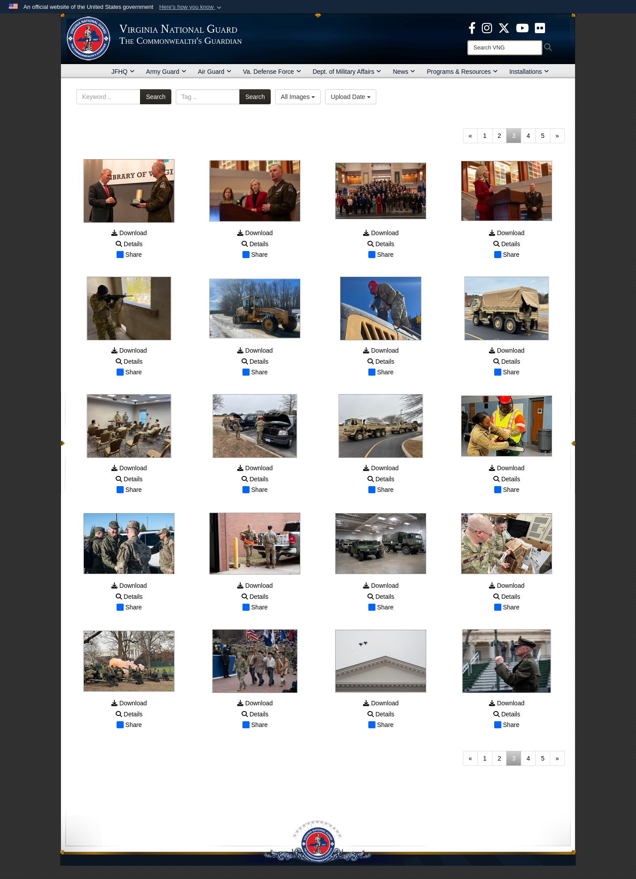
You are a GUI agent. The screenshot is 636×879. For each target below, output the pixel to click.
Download (129, 232)
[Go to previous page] (470, 135)
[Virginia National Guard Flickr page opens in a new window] (540, 27)
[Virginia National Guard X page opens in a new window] (504, 27)
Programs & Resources (462, 71)
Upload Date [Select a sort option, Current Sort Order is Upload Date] (351, 96)
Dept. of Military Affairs (347, 71)
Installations (529, 71)
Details (129, 243)
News (404, 71)
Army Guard (166, 71)
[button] (191, 7)
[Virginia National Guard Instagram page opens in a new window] (487, 27)
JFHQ (123, 71)
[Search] (504, 47)
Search (155, 96)
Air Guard (214, 71)
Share (129, 254)
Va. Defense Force (272, 71)
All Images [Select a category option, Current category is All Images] (298, 96)
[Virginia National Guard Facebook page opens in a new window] (472, 27)
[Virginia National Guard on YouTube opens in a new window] (522, 27)
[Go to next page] (557, 135)
